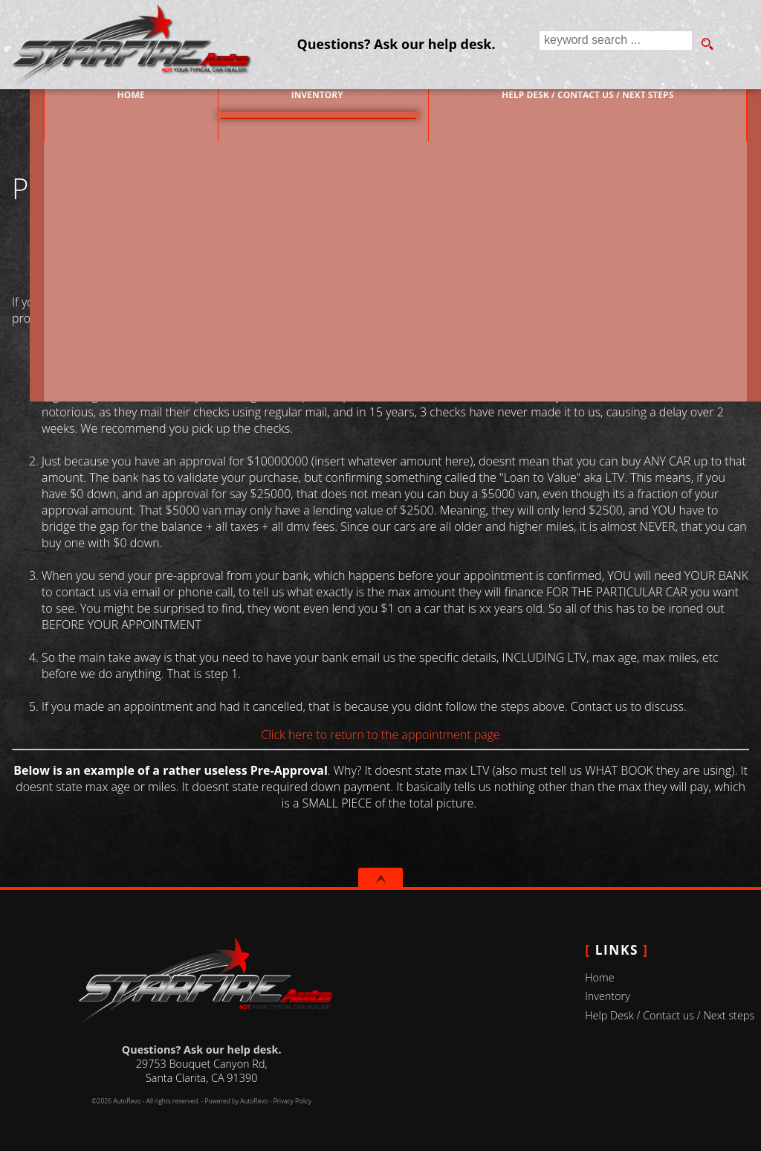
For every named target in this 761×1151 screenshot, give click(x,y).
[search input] (614, 45)
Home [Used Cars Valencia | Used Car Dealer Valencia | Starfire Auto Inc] (97, 102)
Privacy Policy (292, 1101)
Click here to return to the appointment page (380, 734)
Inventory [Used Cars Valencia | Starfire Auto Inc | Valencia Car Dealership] (302, 102)
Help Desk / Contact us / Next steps (591, 102)
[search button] (706, 45)
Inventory (607, 996)
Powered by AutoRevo (236, 1101)
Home (599, 977)
